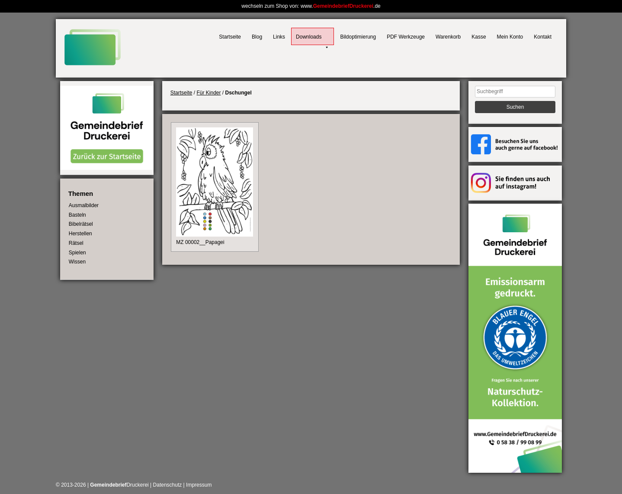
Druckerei (119, 485)
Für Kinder (208, 93)
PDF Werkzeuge (406, 37)
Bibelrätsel (81, 224)
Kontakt (542, 37)
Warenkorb (448, 37)
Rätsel (76, 243)
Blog (257, 37)
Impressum (199, 485)
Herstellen (80, 234)
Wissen (77, 262)
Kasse (478, 37)
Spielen (77, 253)
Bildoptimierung (358, 37)
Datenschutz (167, 485)
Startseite (230, 37)
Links (279, 37)
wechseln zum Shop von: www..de (311, 6)
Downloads (312, 39)
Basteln (77, 215)
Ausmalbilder (84, 205)
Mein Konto (510, 37)
